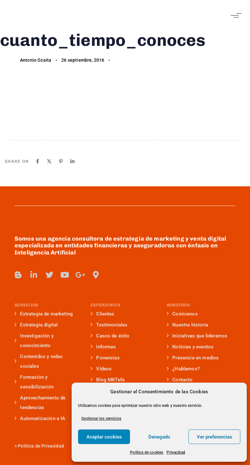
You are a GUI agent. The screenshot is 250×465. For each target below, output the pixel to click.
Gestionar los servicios (101, 418)
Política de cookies (146, 452)
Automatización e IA (40, 418)
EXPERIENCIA (105, 305)
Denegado (159, 437)
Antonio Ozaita (35, 60)
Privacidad (175, 452)
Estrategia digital (36, 325)
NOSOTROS (178, 305)
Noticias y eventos (190, 347)
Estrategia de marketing (44, 314)
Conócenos (182, 314)
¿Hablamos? (183, 369)
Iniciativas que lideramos (197, 336)
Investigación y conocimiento (34, 340)
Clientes (103, 314)
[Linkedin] (72, 161)
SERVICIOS (26, 305)
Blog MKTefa (108, 380)
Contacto (180, 380)
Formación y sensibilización (34, 382)
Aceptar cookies (104, 437)
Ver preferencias (214, 437)
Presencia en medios (193, 358)
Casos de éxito (110, 336)
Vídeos (101, 369)
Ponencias (105, 358)
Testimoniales (109, 325)
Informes (103, 347)
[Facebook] (37, 161)
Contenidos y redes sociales (39, 361)
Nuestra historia (187, 325)
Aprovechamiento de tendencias (40, 402)
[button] (235, 15)
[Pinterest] (60, 161)
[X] (49, 161)
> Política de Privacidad (39, 446)
